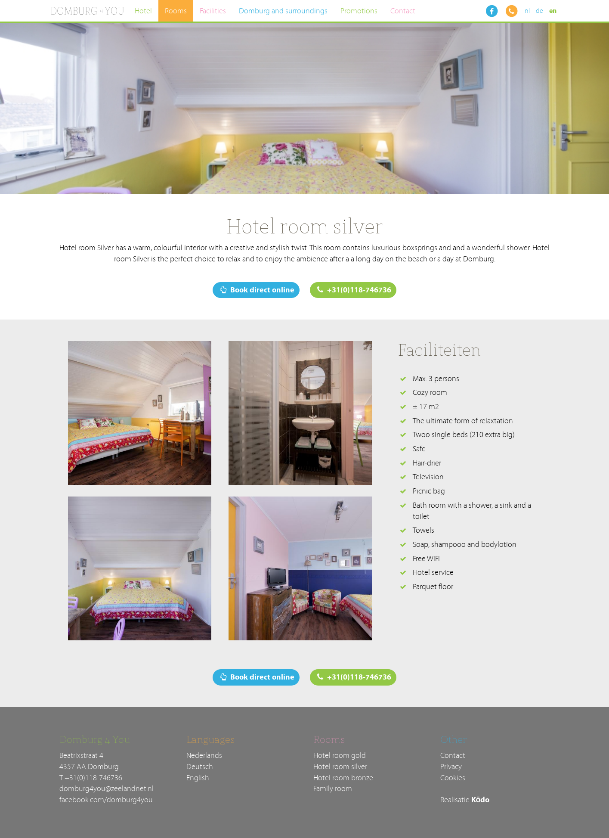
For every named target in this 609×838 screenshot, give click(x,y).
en (552, 11)
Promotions (358, 11)
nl (527, 11)
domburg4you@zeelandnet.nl (106, 788)
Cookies (452, 777)
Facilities (213, 11)
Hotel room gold (339, 755)
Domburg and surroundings (283, 11)
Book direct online (257, 290)
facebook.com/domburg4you (106, 799)
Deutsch (199, 766)
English (197, 777)
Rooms (176, 11)
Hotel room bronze (343, 777)
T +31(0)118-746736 (90, 777)
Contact (402, 11)
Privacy (451, 766)
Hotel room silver (340, 766)
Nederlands (204, 755)
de (539, 11)
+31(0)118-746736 (354, 290)
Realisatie (465, 799)
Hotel (143, 11)
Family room (332, 788)
